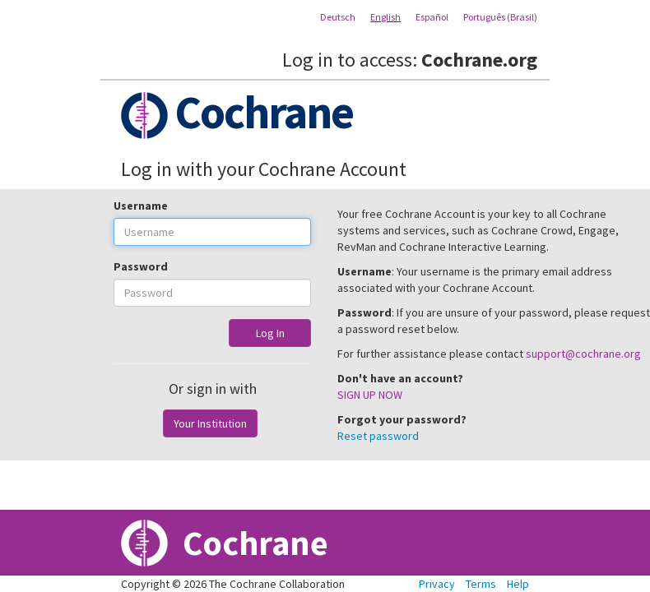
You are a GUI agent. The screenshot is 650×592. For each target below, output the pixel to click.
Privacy (437, 583)
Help (518, 583)
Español (432, 17)
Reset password (378, 435)
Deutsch (337, 17)
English (385, 17)
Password (141, 266)
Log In (270, 333)
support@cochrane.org (583, 353)
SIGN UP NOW (369, 394)
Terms (481, 583)
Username (141, 205)
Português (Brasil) (500, 17)
